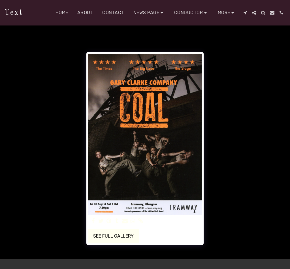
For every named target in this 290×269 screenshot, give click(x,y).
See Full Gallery (113, 236)
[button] (149, 12)
